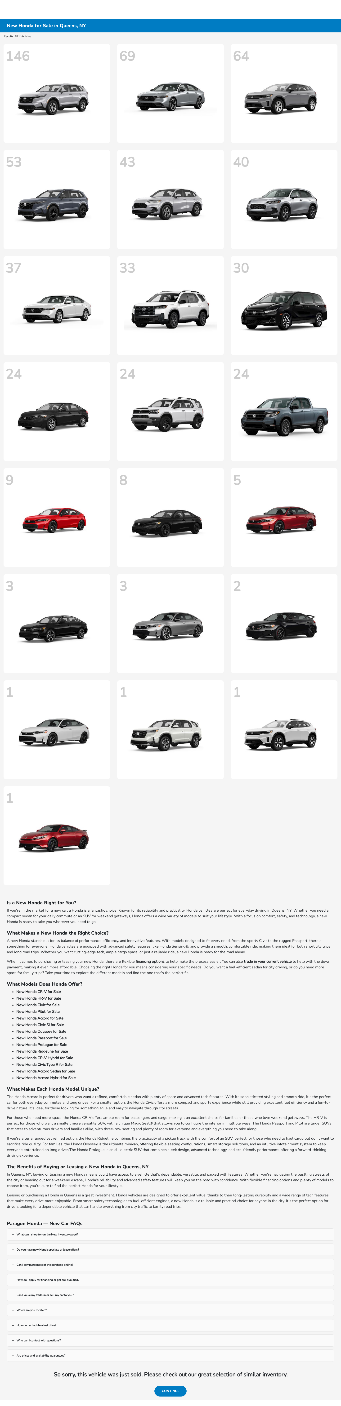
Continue (170, 1391)
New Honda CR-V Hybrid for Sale (44, 1058)
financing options (150, 961)
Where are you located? (31, 1310)
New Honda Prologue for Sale (41, 1044)
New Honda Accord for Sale (39, 1018)
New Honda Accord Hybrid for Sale (46, 1078)
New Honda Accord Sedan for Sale (45, 1071)
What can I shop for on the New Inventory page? (47, 1234)
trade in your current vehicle (268, 961)
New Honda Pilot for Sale (38, 1011)
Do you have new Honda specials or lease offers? (48, 1250)
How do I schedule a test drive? (36, 1325)
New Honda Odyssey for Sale (41, 1031)
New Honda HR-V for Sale (38, 998)
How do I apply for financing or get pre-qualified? (48, 1280)
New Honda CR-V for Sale (38, 991)
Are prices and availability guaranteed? (41, 1356)
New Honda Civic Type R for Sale (44, 1064)
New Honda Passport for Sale (41, 1038)
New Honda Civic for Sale (38, 1005)
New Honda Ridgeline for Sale (42, 1051)
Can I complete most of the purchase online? (45, 1265)
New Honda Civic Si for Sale (40, 1025)
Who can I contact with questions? (39, 1340)
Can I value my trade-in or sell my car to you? (45, 1295)
